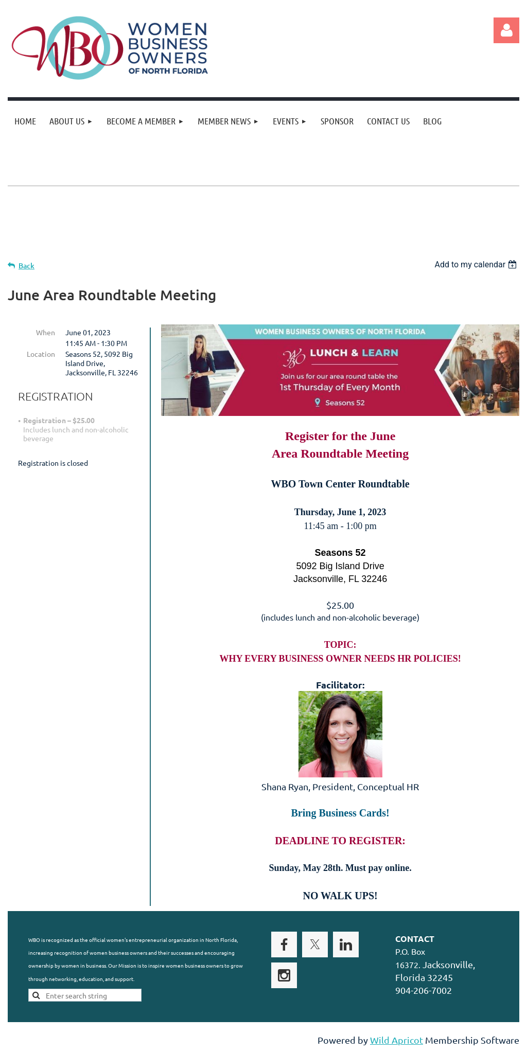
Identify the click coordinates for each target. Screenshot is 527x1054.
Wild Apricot (396, 1040)
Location (41, 353)
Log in (506, 30)
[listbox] (476, 264)
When (45, 332)
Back (26, 265)
